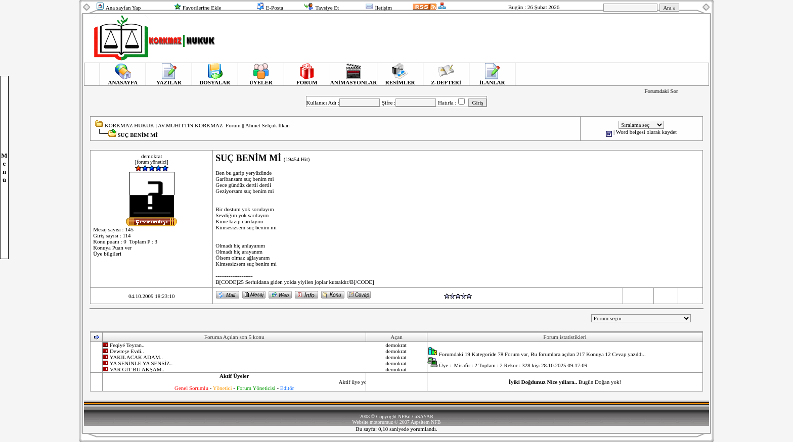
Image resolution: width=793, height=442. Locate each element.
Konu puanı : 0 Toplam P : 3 (125, 241)
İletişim (383, 8)
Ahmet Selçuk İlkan (267, 125)
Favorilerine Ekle (202, 8)
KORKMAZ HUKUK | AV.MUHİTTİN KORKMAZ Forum (173, 125)
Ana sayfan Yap (123, 8)
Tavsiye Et (327, 8)
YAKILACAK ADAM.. (136, 357)
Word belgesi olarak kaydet (646, 132)
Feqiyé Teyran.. (127, 345)
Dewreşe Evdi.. (127, 351)
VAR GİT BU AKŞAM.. (137, 369)
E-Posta (274, 8)
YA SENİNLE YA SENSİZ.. (141, 363)
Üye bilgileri (107, 254)
